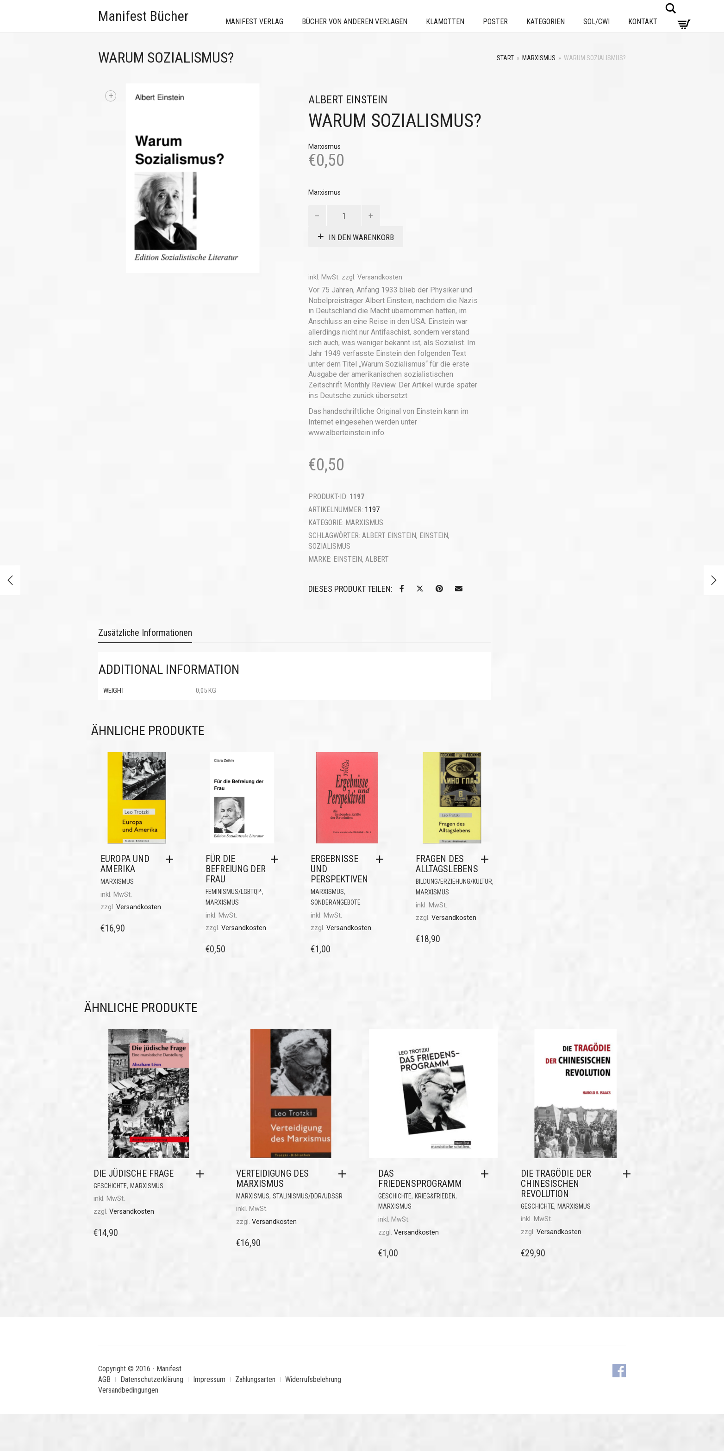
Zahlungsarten (255, 1379)
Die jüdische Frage (134, 1173)
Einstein (433, 535)
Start (505, 58)
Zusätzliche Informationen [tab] (145, 632)
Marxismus (538, 58)
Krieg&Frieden (435, 1196)
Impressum (209, 1379)
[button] (172, 859)
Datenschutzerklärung (151, 1379)
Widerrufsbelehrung (313, 1379)
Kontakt (642, 21)
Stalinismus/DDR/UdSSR (308, 1196)
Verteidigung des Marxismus (272, 1178)
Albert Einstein (389, 535)
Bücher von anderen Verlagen (354, 21)
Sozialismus (329, 546)
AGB (104, 1379)
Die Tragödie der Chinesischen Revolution (556, 1183)
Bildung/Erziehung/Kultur (454, 881)
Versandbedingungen (128, 1390)
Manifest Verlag (254, 21)
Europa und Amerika (125, 863)
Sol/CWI (596, 21)
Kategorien (545, 21)
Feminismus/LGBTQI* (234, 891)
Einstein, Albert (361, 559)
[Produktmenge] (344, 215)
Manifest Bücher (143, 16)
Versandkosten (379, 277)
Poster (495, 21)
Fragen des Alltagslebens (447, 863)
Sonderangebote (336, 902)
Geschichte (110, 1186)
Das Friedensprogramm (420, 1178)
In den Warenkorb (361, 237)
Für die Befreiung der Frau (236, 869)
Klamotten (445, 21)
